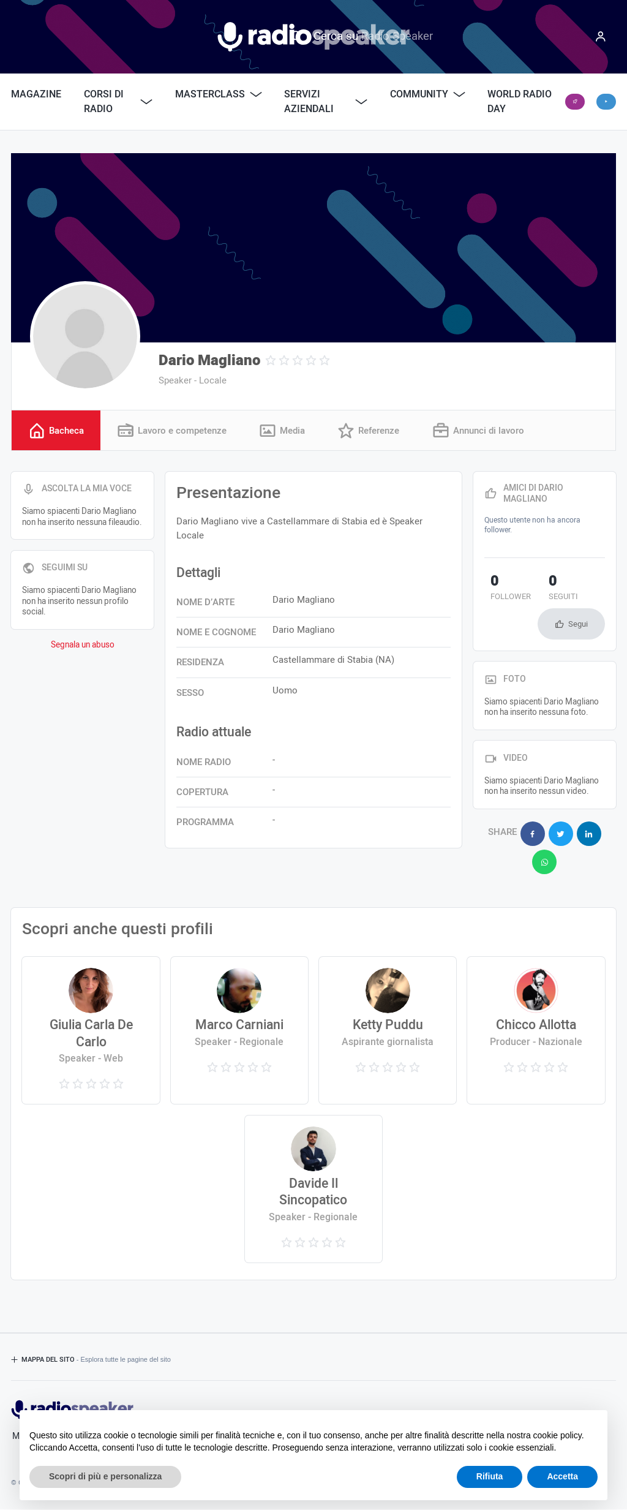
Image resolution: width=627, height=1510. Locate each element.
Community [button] (427, 94)
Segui (578, 625)
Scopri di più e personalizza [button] (105, 1476)
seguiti (545, 589)
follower (504, 589)
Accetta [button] (562, 1476)
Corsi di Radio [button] (118, 101)
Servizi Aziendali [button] (325, 101)
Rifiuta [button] (489, 1476)
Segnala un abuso (83, 646)
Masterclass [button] (218, 94)
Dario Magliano (209, 360)
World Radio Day (519, 101)
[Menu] (600, 36)
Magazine (36, 94)
